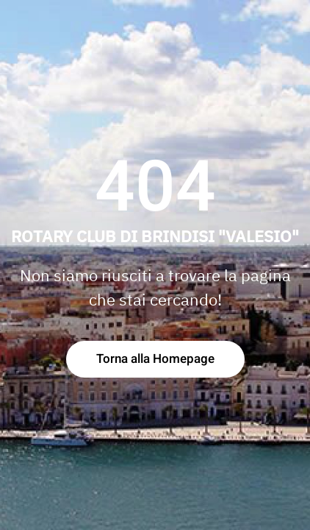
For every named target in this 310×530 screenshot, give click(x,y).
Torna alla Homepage (155, 359)
